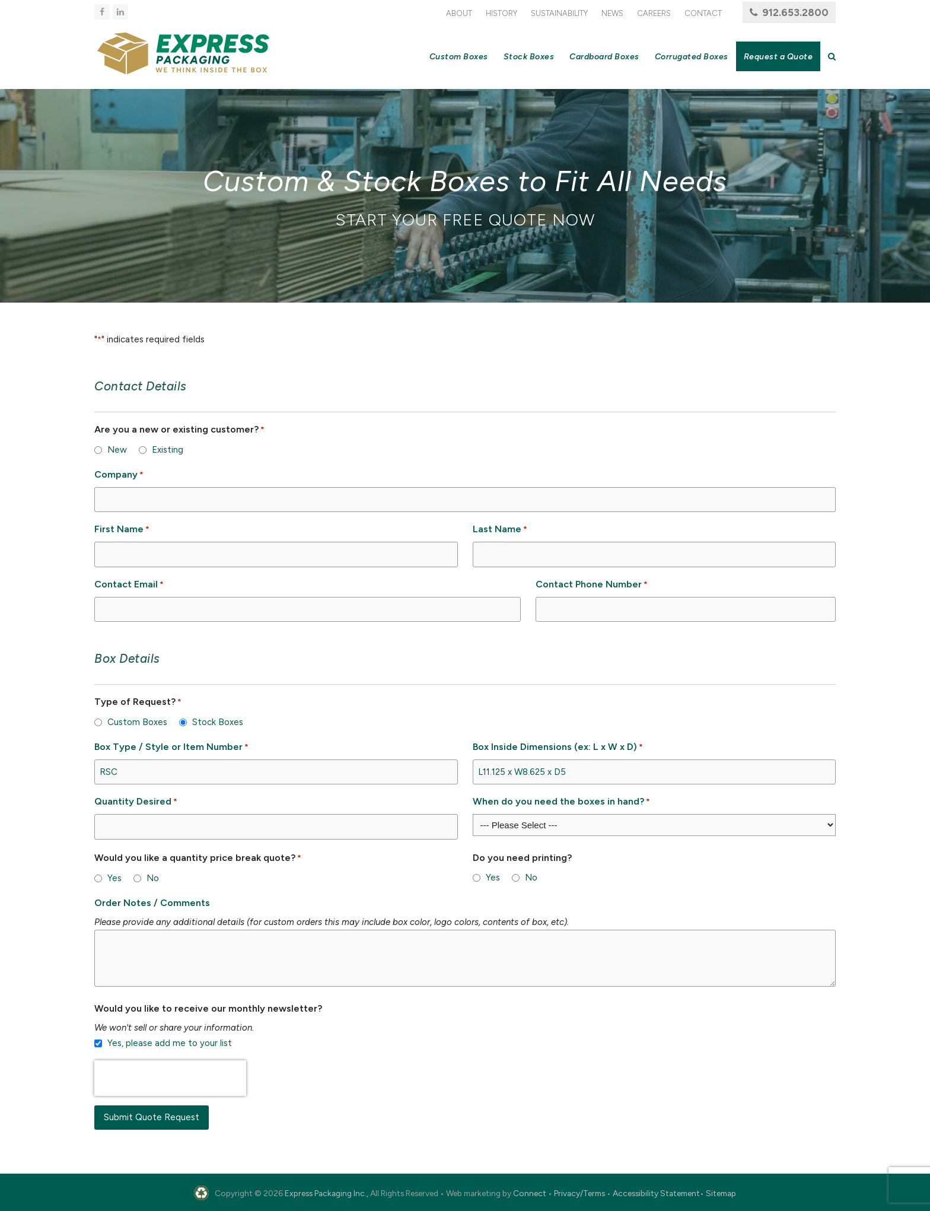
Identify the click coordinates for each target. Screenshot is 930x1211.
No (152, 878)
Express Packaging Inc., (326, 1193)
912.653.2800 (795, 12)
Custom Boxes (137, 722)
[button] (831, 56)
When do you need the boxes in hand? (561, 801)
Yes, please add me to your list (169, 1043)
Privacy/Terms (579, 1193)
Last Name (500, 529)
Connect (529, 1193)
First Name (121, 529)
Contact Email (129, 584)
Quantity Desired (135, 801)
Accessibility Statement (656, 1193)
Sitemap (721, 1193)
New (117, 449)
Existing (167, 449)
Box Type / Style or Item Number (171, 747)
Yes (114, 878)
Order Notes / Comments (152, 902)
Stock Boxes (217, 722)
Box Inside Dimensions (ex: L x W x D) (558, 747)
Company (119, 475)
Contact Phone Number (592, 584)
